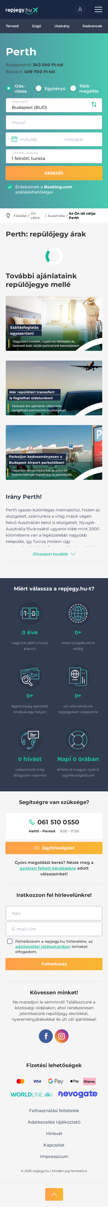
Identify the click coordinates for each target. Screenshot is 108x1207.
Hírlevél (54, 1133)
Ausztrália (56, 216)
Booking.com (58, 186)
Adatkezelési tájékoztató (54, 1122)
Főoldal (20, 216)
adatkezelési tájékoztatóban (43, 946)
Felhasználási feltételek (54, 1110)
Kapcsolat (54, 1145)
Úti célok (35, 215)
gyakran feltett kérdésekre (48, 868)
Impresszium (54, 1156)
